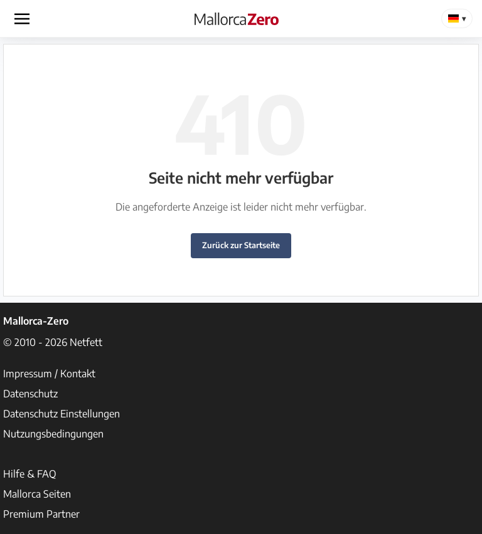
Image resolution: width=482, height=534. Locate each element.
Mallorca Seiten (37, 494)
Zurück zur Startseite (241, 245)
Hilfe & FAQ (29, 474)
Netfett (86, 342)
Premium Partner (41, 514)
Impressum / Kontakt (49, 373)
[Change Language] (457, 18)
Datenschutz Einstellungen (61, 413)
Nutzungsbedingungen (53, 433)
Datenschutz (30, 393)
